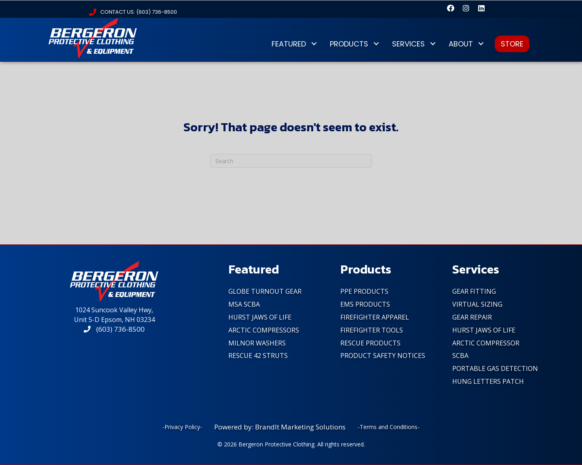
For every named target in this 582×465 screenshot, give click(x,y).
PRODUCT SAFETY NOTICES (382, 355)
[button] (450, 8)
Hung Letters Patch (488, 381)
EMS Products (365, 304)
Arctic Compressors (263, 330)
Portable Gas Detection (495, 368)
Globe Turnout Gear (265, 291)
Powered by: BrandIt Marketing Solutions (280, 426)
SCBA (460, 355)
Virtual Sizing (477, 304)
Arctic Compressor (485, 343)
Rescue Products (370, 343)
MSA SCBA (244, 304)
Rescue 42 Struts (258, 355)
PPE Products (364, 291)
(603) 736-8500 (114, 329)
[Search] (291, 161)
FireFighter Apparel (374, 317)
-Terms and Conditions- (389, 427)
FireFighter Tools (371, 330)
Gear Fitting (474, 291)
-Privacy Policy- (182, 427)
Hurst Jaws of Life (259, 317)
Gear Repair (472, 317)
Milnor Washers (257, 343)
